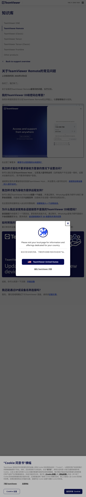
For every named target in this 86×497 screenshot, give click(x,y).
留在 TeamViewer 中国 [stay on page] (43, 269)
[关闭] (67, 223)
